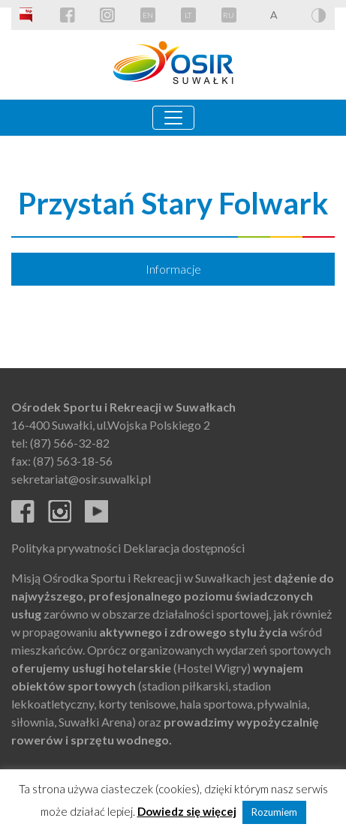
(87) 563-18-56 (73, 461)
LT (188, 14)
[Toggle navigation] (173, 118)
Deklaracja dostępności (184, 548)
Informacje (173, 269)
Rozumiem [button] (274, 812)
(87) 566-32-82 (70, 443)
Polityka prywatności (66, 548)
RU (228, 14)
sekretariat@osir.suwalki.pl (81, 479)
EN (148, 14)
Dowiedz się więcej (186, 811)
